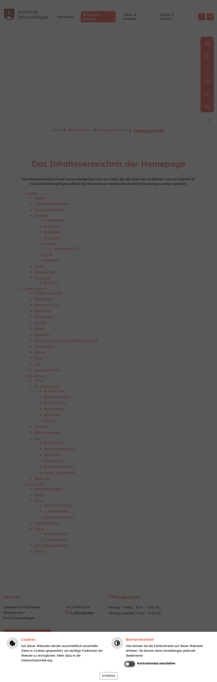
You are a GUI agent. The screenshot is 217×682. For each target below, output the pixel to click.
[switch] (130, 664)
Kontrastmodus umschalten (156, 663)
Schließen (108, 675)
